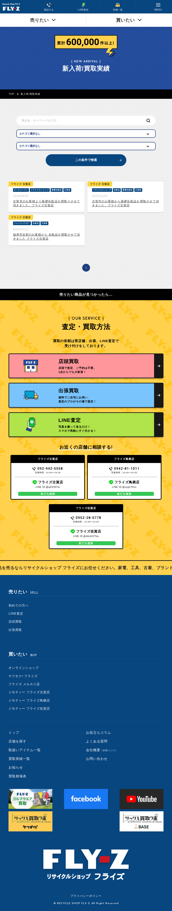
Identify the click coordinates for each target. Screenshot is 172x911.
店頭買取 (15, 621)
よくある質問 (97, 741)
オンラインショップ (24, 668)
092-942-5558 (47, 469)
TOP (11, 94)
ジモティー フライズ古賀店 (29, 692)
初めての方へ (19, 605)
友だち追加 (48, 493)
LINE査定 (16, 613)
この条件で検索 (86, 160)
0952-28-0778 (86, 518)
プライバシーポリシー (86, 896)
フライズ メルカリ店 (24, 684)
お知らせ (16, 767)
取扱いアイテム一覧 (25, 750)
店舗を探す (17, 741)
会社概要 (102, 750)
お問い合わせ (97, 759)
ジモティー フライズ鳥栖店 (29, 700)
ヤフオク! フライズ (23, 676)
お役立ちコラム (98, 732)
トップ (14, 732)
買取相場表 (17, 776)
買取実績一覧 (19, 759)
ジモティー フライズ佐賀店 (29, 708)
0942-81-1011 (124, 469)
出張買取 (15, 630)
